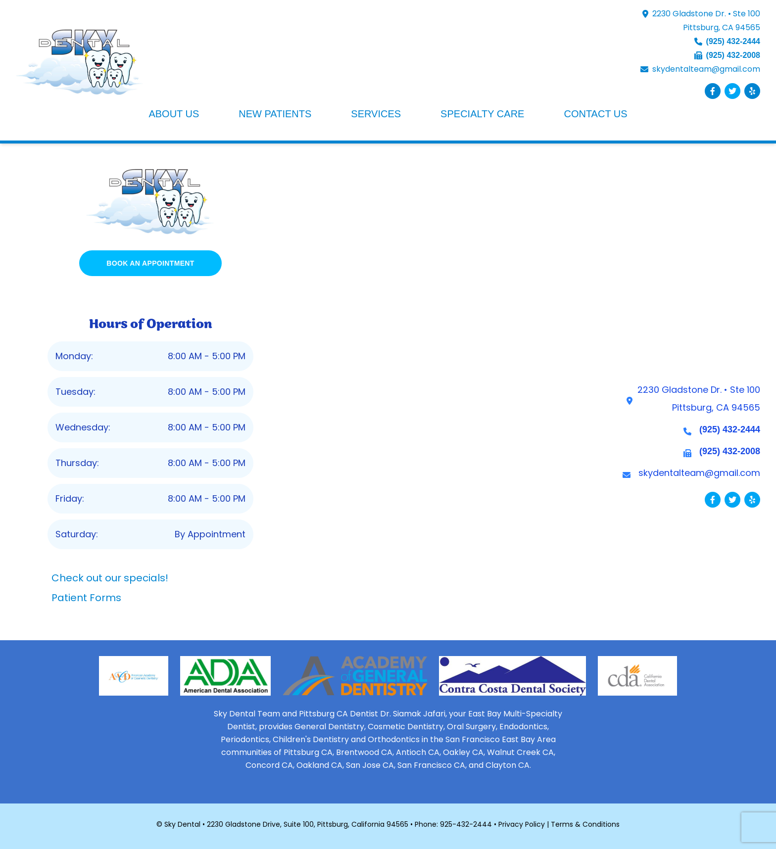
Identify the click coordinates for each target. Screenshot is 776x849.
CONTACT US (595, 113)
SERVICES (376, 113)
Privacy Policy (521, 824)
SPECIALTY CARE (482, 113)
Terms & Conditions (585, 824)
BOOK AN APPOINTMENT (150, 263)
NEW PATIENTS (275, 113)
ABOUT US (173, 113)
